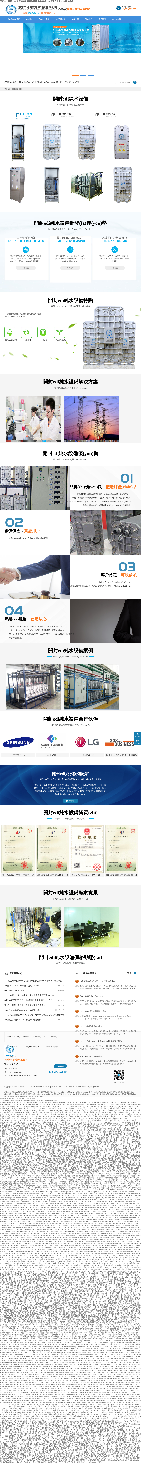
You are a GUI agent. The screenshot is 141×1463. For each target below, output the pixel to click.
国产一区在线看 (41, 1184)
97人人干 (103, 1329)
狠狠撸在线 (80, 1434)
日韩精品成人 (124, 1444)
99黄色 (14, 1400)
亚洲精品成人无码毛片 (47, 1223)
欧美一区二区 (35, 1343)
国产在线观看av (23, 1267)
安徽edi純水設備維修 (70, 1094)
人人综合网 (24, 1106)
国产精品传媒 (115, 1297)
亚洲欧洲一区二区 (129, 1178)
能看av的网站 (117, 1168)
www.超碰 (49, 1295)
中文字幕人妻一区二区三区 (130, 1213)
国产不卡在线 (38, 1305)
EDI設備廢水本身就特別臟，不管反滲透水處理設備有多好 (29, 995)
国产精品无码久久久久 (90, 1341)
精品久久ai (46, 1446)
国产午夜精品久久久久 (89, 1215)
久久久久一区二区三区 (73, 1215)
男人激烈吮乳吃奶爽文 (21, 1422)
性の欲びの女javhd (27, 1372)
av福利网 (136, 1303)
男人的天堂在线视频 (19, 1259)
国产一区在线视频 (13, 1116)
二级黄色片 (111, 1440)
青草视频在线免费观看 (119, 1436)
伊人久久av (119, 1239)
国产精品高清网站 (95, 1162)
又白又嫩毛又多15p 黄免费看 (85, 1231)
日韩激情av (38, 1162)
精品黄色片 (54, 1446)
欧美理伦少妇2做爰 (93, 1460)
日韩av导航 (17, 1237)
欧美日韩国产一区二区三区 (71, 1186)
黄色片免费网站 (119, 1112)
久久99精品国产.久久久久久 (128, 1354)
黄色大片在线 (127, 1428)
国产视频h (55, 1339)
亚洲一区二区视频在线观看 (110, 1442)
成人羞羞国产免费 (129, 1402)
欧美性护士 (20, 1315)
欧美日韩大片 (7, 1392)
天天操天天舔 (73, 1444)
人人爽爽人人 (10, 1213)
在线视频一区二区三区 (103, 1192)
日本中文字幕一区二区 (112, 1213)
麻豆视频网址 (77, 1245)
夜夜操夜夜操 (65, 1134)
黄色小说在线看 (11, 1353)
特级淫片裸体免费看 (10, 1150)
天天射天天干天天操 (107, 1420)
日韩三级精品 (42, 1454)
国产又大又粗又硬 (34, 1160)
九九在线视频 (66, 1194)
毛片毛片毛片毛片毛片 (124, 1198)
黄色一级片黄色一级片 (110, 1434)
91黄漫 (57, 1430)
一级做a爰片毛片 (77, 1396)
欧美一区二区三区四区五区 (84, 1253)
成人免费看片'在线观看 (131, 1335)
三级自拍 (38, 1446)
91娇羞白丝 (55, 1396)
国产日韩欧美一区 (105, 1255)
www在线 (106, 1148)
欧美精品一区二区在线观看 (70, 1291)
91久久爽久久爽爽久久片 (58, 1418)
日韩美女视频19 (96, 1271)
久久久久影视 (41, 1217)
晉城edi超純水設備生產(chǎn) (18, 1096)
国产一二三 (122, 1351)
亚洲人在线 (132, 1325)
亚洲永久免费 (122, 1398)
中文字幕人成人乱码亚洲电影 (46, 1190)
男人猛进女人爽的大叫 (74, 1188)
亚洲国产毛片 (134, 1333)
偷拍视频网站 (25, 1448)
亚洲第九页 (113, 1307)
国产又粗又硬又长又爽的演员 (84, 1192)
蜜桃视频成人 (60, 1358)
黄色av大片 (9, 1243)
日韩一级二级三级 (128, 1259)
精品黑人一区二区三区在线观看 (17, 1231)
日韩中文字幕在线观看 (126, 1301)
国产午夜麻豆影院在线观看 (58, 1444)
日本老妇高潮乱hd (91, 1388)
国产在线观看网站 (34, 1436)
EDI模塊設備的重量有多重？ (91, 1026)
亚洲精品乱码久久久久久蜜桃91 (28, 1166)
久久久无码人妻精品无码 (65, 1386)
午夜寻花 (26, 1291)
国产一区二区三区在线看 (72, 1311)
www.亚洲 (69, 1358)
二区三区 (46, 1200)
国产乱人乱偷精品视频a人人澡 (84, 1247)
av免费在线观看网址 (118, 1430)
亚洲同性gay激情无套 (47, 1450)
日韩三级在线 (55, 1148)
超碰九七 (97, 1158)
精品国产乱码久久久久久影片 (17, 1303)
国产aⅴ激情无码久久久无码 (29, 1152)
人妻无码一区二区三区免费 (118, 1204)
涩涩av (39, 1172)
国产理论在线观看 (109, 1305)
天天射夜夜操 (98, 1426)
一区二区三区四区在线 (31, 1213)
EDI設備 (13, 1047)
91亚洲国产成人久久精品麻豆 (105, 1130)
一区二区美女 (28, 1156)
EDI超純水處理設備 (50, 1047)
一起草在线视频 (52, 1118)
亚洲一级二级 (12, 1267)
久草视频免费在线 (80, 1360)
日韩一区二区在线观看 (15, 1229)
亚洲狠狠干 (109, 1402)
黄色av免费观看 (9, 1190)
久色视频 (113, 1164)
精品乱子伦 (133, 1108)
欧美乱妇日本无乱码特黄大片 (50, 1376)
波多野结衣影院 (106, 1418)
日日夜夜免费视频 (55, 1186)
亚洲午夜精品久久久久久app (62, 1452)
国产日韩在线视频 (93, 1364)
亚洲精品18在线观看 (39, 1313)
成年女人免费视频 (108, 1166)
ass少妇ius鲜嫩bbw (19, 1180)
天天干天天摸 (84, 1144)
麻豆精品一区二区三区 (15, 1337)
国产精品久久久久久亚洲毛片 (124, 1339)
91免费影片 (131, 1245)
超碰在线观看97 (18, 1217)
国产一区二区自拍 (90, 1376)
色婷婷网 (113, 1205)
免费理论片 (50, 1237)
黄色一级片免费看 (77, 1180)
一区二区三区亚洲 (121, 1420)
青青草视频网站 (34, 1287)
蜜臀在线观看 (64, 1160)
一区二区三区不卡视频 (76, 1122)
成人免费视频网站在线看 (79, 1162)
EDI (30, 9)
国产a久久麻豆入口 (11, 1223)
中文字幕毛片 (83, 1239)
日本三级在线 (49, 1380)
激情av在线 (19, 1277)
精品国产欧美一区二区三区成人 (101, 1390)
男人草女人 (4, 1297)
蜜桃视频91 (102, 1267)
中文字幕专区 (122, 1114)
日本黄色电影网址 (88, 1305)
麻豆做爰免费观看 (51, 1136)
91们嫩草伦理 (125, 1194)
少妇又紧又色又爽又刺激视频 (87, 1235)
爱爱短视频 (92, 1198)
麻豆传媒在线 (17, 1418)
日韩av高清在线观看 (22, 1386)
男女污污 (48, 1325)
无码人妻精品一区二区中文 (83, 1204)
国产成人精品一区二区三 (127, 1434)
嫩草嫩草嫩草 (31, 1186)
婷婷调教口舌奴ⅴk (78, 1356)
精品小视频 (57, 1353)
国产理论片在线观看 (125, 1211)
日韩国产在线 (76, 1325)
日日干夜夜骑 (136, 1442)
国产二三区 (110, 1172)
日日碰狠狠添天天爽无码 (99, 1337)
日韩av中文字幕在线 (87, 1182)
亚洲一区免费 (90, 1174)
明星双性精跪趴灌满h (124, 1130)
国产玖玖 (31, 1303)
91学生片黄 (10, 1158)
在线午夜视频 (40, 1116)
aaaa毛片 (126, 1136)
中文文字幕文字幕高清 (45, 1337)
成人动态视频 (65, 1456)
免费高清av (86, 1442)
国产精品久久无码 (96, 1200)
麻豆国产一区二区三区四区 (21, 1394)
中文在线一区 (79, 1223)
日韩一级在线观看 (35, 1198)
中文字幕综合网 (81, 1362)
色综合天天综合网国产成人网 (93, 1394)
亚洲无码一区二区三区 (76, 1448)
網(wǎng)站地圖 (93, 1086)
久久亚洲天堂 (65, 1325)
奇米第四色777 (74, 1170)
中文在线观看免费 (95, 1102)
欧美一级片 (107, 1279)
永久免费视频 (127, 1343)
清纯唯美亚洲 (40, 1221)
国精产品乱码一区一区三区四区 (119, 1142)
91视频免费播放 (47, 1410)
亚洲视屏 (64, 1448)
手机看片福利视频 (90, 1251)
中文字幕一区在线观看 (32, 1114)
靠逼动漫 (72, 1331)
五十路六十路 (53, 1335)
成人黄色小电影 (112, 1345)
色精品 (92, 1237)
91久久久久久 (10, 1257)
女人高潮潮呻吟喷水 (66, 1339)
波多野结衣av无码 (70, 1120)
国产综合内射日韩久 (56, 1154)
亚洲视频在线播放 (114, 1337)
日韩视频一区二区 (46, 1362)
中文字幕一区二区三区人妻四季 (66, 1255)
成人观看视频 (89, 1166)
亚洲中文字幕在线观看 (74, 1279)
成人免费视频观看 (129, 1235)
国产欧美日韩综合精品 (13, 1110)
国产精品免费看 (89, 1130)
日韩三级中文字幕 (103, 1315)
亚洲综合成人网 (62, 1368)
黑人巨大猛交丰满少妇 (80, 1452)
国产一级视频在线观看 (100, 1319)
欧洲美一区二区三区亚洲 (89, 1128)
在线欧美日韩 (33, 1223)
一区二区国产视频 (52, 1283)
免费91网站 (11, 1452)
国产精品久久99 (93, 1360)
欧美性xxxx (104, 1460)
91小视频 (68, 1180)
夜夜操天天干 (117, 1341)
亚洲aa (71, 1345)
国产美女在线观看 (13, 1106)
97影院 (88, 1134)
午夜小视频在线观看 (105, 1132)
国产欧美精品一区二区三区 (93, 1154)
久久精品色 (5, 1343)
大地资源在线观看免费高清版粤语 (118, 1176)
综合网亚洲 (99, 1305)
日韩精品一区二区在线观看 (88, 1380)
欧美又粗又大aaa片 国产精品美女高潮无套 (36, 1132)
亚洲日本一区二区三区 (16, 1130)
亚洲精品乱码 (83, 1444)
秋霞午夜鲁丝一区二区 (67, 1366)
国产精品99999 (73, 1164)
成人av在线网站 (76, 1378)
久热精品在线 (32, 1142)
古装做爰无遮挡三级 (129, 1241)
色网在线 (119, 1136)
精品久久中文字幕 (43, 1134)
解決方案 (75, 19)
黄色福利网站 (127, 1394)
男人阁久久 (18, 1370)
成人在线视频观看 (45, 1402)
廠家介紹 (13, 1057)
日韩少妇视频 (100, 1323)
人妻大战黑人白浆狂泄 (58, 1354)
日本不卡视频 (30, 1416)
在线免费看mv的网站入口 (104, 1178)
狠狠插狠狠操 (126, 1138)
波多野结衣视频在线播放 (78, 1106)
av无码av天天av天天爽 (23, 1424)
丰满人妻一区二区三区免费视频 (107, 1124)
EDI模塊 (29, 19)
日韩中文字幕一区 (116, 1315)
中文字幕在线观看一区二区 (96, 1172)
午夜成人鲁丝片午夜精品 (114, 1237)
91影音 (75, 1299)
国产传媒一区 (130, 1257)
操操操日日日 (104, 1138)
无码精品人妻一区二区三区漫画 (112, 1414)
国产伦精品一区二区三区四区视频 (85, 1217)
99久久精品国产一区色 (55, 1311)
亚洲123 (29, 1235)
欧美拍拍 (59, 1158)
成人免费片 (87, 1295)
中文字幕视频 (132, 1436)
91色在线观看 (34, 1392)
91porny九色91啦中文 (98, 1134)
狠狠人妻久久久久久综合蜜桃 (63, 1156)
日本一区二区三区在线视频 (73, 1420)
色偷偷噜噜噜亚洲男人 (35, 1180)
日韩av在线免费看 (91, 1209)
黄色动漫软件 (131, 1182)
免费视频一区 (98, 1279)
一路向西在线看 (135, 1311)
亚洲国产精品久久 (45, 1106)
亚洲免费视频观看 (111, 1378)
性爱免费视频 (18, 1184)
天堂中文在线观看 (9, 1380)
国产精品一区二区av (108, 1311)
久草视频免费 (62, 1247)
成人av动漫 (21, 1329)
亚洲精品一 (107, 1221)
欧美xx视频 (106, 1271)
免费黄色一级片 (43, 1128)
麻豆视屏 (127, 1247)
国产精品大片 (43, 1335)
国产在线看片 (27, 1384)
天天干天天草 (128, 1219)
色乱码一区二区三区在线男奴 (80, 1271)
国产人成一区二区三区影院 (36, 1211)
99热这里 (62, 1434)
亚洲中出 (83, 1160)
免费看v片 (119, 1207)
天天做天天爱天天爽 (127, 1192)
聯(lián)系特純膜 (14, 26)
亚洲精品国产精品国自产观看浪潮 (95, 1142)
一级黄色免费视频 (17, 1164)
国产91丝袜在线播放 (20, 1271)
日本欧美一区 (85, 1337)
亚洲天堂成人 (9, 1251)
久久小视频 (7, 1196)
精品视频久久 (30, 1460)
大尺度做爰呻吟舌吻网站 (33, 1315)
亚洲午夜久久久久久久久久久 (89, 1114)
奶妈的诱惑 (52, 1196)
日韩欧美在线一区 (49, 1146)
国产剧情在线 (21, 1456)
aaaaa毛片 (10, 1176)
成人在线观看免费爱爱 (90, 1116)
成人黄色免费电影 (88, 1207)
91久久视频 (93, 1275)
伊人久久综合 (92, 1372)
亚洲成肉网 (105, 1307)
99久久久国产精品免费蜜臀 (45, 1460)
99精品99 (116, 1194)
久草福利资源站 (82, 1241)
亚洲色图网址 (23, 1223)
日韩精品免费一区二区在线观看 (88, 1120)
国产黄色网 (127, 1188)
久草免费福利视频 (15, 1221)
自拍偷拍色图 (70, 1394)
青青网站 (34, 1335)
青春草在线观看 (106, 1382)
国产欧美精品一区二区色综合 (14, 1374)
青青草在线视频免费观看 (49, 1160)
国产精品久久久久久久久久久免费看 (87, 1293)
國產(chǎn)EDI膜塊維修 (32, 1037)
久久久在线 (136, 1277)
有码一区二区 (82, 1213)
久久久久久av (18, 1192)
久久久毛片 (96, 1146)
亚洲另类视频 (89, 1436)
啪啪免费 (118, 1253)
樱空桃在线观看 (94, 1241)
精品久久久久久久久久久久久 (94, 1301)
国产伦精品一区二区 (20, 1207)
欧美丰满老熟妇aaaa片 (28, 1219)
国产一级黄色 (79, 1156)
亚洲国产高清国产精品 (40, 1424)
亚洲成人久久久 (17, 1102)
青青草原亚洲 (64, 1118)
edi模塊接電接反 (95, 1094)
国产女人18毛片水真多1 (33, 1130)
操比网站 (114, 1271)
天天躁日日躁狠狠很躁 (86, 1205)
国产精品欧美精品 (24, 1247)
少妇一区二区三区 (28, 1430)
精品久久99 (94, 1144)
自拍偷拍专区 (109, 1243)
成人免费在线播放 (29, 1337)
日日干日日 (100, 1325)
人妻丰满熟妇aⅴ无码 (126, 1180)
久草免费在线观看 (40, 1289)
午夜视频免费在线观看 (108, 1114)
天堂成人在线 (132, 1120)
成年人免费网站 (114, 1217)
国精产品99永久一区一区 (24, 1402)
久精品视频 (8, 1347)
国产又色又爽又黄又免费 (49, 1287)
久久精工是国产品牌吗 (93, 1126)
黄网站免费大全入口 (114, 1428)
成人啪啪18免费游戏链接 (61, 1402)
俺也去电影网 (61, 1146)
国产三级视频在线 (12, 1281)
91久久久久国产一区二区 (53, 1257)
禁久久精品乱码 (92, 1160)
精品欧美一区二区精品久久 (107, 1211)
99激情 (125, 1267)
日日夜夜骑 (127, 1456)
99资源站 (25, 1140)
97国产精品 (130, 1390)
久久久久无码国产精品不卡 (92, 1118)
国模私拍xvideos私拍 (97, 1291)
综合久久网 (40, 1416)
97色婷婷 (34, 1118)
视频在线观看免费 (15, 1410)
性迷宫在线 (128, 1400)
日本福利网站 (19, 1313)
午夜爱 (129, 1158)
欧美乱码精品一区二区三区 (71, 1319)
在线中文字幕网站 (134, 1261)
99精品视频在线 (46, 1235)
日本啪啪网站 (79, 1174)
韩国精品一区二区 (76, 1410)
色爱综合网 (96, 1374)
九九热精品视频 (34, 1420)
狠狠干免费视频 (95, 1321)
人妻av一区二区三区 (34, 1204)
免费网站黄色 (27, 1200)
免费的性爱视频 (101, 1424)
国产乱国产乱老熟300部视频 (130, 1329)
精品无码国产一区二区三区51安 (116, 1261)
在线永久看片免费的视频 (57, 1138)
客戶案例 (102, 19)
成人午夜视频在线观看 (111, 1108)
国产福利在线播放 (103, 1233)
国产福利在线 (86, 1374)
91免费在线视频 (82, 1108)
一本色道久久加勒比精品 (107, 1128)
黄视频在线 (32, 1124)
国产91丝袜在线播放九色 (126, 1164)
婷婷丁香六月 (96, 1442)
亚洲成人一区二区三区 (47, 1152)
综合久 (136, 1239)
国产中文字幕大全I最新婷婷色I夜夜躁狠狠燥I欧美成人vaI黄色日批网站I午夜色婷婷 (36, 1)
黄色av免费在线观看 (16, 1162)
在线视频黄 (52, 1269)
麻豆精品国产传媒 (58, 1394)
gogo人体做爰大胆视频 (82, 1184)
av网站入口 (129, 1116)
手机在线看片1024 (124, 1345)
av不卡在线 (125, 1458)
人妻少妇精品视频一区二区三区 (84, 1283)
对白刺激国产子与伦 (111, 1444)
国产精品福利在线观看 (69, 1289)
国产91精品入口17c (27, 1154)
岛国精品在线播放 (64, 1384)
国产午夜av (32, 1414)
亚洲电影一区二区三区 (61, 1337)
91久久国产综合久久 (61, 1331)
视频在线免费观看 (27, 1251)
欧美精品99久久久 (91, 1156)
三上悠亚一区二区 (109, 1162)
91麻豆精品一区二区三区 (41, 1428)
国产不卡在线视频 (111, 1291)
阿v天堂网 (66, 1323)
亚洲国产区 (92, 1315)
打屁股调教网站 (70, 1108)
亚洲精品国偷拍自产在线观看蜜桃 (51, 1364)
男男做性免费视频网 (19, 1301)
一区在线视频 (96, 1339)
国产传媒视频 (16, 1366)
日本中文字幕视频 (22, 1205)
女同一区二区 (76, 1428)
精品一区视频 (68, 1351)
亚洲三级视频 (7, 1239)
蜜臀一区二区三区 (119, 1390)
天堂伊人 (101, 1215)
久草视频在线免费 (89, 1124)
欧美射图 (107, 1394)
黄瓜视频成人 (31, 1426)
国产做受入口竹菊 (15, 1200)
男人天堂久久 (86, 1225)
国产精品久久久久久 (105, 1380)
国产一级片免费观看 (109, 1273)
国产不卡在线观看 (80, 1372)
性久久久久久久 (109, 1426)
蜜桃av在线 (99, 1150)
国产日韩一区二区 (6, 1331)
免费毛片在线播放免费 (100, 1285)
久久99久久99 (128, 1132)
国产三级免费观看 (50, 1108)
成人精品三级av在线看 (31, 1112)
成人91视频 (56, 1303)
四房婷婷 (54, 1207)
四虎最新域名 (97, 1221)
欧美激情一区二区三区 (58, 1388)
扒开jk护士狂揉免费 (31, 1102)
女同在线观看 (77, 1124)
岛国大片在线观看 (29, 1172)
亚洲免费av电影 (27, 1305)
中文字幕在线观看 (117, 1202)
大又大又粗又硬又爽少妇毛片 (35, 1249)
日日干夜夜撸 (43, 1202)
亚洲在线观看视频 (65, 1283)
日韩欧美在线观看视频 (78, 1460)
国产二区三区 (60, 1307)
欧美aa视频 (112, 1231)
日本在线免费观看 (30, 1323)
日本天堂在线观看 (58, 1205)
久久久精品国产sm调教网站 (117, 1319)
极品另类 (40, 1239)
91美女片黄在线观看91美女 (85, 1168)
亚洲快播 (37, 1408)
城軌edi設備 (58, 1094)
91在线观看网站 (42, 1219)
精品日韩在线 (101, 1454)
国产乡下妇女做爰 (47, 1343)
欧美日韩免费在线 (43, 1396)
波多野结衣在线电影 (59, 1192)
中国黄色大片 (64, 1136)
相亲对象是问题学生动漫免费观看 (127, 1243)
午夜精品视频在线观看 (102, 1356)
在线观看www (6, 1412)
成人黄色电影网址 (32, 1148)
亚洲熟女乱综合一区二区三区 (14, 1249)
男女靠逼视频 (95, 1418)
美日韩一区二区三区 (13, 1333)
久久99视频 (126, 1196)
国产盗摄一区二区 (63, 1422)
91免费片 (32, 1108)
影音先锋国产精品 (13, 1118)
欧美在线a (57, 1343)
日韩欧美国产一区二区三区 (71, 1341)
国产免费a (125, 1166)
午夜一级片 (22, 1186)
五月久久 (18, 1120)
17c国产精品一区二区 (125, 1271)
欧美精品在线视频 (38, 1384)
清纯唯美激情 (33, 1358)
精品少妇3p (49, 1301)
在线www (47, 1209)
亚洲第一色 (90, 1150)
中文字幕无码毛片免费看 (75, 1354)
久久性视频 (14, 1108)
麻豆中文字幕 (103, 1245)
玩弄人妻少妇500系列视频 (106, 1198)
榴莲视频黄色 (25, 1118)
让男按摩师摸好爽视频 (54, 1211)
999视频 (61, 1329)
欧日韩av (129, 1162)
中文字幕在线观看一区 (100, 1353)
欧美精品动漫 (45, 1390)
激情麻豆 (3, 1448)
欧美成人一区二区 (60, 1245)
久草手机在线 (103, 1217)
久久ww (115, 1289)
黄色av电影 (47, 1233)
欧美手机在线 (34, 1333)
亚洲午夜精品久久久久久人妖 (10, 1428)
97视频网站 (55, 1233)
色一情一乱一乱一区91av (98, 1303)
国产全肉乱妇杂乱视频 (46, 1168)
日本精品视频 (81, 1259)
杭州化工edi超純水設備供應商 (119, 1092)
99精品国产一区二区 (102, 1164)
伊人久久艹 (102, 1440)
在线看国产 (32, 1231)
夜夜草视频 (64, 1430)
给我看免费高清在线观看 (117, 1160)
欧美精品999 (68, 1154)
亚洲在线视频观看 (55, 1140)
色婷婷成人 (64, 1122)
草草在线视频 (121, 1162)
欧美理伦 (3, 1215)
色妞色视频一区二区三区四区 (126, 1293)
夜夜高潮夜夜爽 (26, 1126)
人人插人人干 (84, 1327)
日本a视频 (57, 1194)
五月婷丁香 (39, 1251)
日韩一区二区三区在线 (124, 1440)
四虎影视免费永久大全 (62, 1162)
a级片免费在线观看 (18, 1227)
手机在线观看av (51, 1384)
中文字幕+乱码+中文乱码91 (39, 1182)
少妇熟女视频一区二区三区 (34, 1382)
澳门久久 (94, 1233)
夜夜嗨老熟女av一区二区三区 (68, 1390)
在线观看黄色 (114, 1331)
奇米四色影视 (37, 1200)
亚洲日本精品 (73, 1392)
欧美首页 (27, 1335)
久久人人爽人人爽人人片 (131, 1446)
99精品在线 (45, 1273)
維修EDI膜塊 (44, 19)
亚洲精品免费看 (31, 1396)
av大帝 (37, 1154)
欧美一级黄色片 (129, 1356)
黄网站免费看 (10, 1205)
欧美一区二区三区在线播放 (107, 1144)
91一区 (116, 1251)
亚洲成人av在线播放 (45, 1102)
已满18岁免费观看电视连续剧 (82, 1408)
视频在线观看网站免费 (40, 1110)
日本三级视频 (105, 1430)
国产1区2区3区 (120, 1110)
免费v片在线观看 (12, 1442)
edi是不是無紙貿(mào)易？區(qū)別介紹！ (22, 1010)
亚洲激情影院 (21, 1261)
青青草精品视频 (127, 1448)
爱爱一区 (123, 1217)
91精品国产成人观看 (36, 1293)
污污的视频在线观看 (74, 1237)
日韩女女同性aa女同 (125, 1303)
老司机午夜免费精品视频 (82, 1351)
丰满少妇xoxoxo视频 (74, 1297)
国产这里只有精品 (74, 1243)
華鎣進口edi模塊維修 (36, 1096)
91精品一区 (60, 1259)
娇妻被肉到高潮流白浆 (104, 1168)
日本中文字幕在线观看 (98, 1428)
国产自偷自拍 (110, 1287)
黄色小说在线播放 (124, 1317)
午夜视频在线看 (95, 1317)
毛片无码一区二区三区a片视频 (91, 1462)
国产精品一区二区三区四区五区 (26, 1146)
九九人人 (6, 1460)
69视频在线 (64, 1170)
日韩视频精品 (71, 1434)
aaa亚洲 (80, 1166)
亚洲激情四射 (81, 1150)
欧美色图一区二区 (40, 1438)
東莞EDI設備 (69, 1086)
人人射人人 (19, 1158)
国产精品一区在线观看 (116, 1104)
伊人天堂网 (118, 1402)
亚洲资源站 (45, 1440)
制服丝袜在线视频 (77, 1176)
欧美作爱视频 (128, 1315)
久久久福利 (137, 1416)
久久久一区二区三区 (56, 1219)
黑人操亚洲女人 (80, 1398)
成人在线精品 (63, 1178)
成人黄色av (101, 1287)
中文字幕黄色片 (129, 1134)
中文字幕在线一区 (103, 1275)
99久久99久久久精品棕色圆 (68, 1333)
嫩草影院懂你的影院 (116, 1223)
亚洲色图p (3, 1188)
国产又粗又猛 (135, 1460)
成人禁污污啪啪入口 (121, 1452)
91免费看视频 (76, 1309)
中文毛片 (87, 1223)
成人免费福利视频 (98, 1295)
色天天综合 (36, 1462)
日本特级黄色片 (116, 1446)
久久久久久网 (18, 1434)
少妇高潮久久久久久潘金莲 (38, 1140)
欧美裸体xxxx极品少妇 (121, 1283)
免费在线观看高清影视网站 (109, 1327)
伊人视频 (47, 1404)
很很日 (81, 1333)
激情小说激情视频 (59, 1327)
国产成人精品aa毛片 (78, 1134)
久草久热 (4, 1313)
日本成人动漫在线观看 (88, 1277)
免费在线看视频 (9, 1341)
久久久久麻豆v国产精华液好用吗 (62, 1436)
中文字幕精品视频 (117, 1356)
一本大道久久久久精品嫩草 (48, 1329)
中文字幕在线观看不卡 (109, 1265)
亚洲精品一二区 (76, 1335)
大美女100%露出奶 (114, 1458)
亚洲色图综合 (57, 1347)
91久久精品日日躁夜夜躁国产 (113, 1358)
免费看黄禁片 (93, 1249)
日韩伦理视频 (71, 1235)
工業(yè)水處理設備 (32, 1047)
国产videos (7, 1154)
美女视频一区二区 (72, 1424)
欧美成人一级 (45, 1434)
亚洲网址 (67, 1349)
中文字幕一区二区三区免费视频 (54, 1188)
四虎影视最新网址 (27, 1351)
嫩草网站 (96, 1170)
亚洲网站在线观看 (91, 1219)
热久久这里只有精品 (125, 1144)
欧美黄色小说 (45, 1207)
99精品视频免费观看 (50, 1126)
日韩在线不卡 (24, 1309)
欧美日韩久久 (10, 1354)
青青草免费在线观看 (50, 1315)
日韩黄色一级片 (116, 1148)
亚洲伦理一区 (107, 1152)
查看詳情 (71, 801)
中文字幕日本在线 (12, 1438)
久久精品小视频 (65, 1396)
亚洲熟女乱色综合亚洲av (122, 1209)
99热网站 (32, 1134)
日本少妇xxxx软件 (119, 1152)
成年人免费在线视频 (126, 1124)
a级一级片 (84, 1227)
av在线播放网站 (131, 1190)
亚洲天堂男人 (40, 1227)
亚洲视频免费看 (103, 1331)
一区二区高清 (95, 1327)
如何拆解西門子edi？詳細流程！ (91, 996)
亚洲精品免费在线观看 (120, 1392)
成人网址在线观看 (106, 1347)
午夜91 (106, 1150)
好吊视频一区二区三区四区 (41, 1243)
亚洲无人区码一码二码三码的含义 (12, 1114)
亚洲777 (18, 1202)
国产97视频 (28, 1215)
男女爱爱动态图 (49, 1458)
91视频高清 (41, 1259)
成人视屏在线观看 (27, 1360)
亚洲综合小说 (67, 1225)
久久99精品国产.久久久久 (39, 1253)
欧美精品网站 (135, 1418)
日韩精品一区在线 (98, 1351)
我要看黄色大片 (101, 1231)
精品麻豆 (97, 1204)
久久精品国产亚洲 (73, 1462)
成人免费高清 (121, 1231)
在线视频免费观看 (118, 1279)
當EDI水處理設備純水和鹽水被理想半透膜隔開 (24, 1005)
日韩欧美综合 (42, 1142)
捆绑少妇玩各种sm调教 (116, 1376)
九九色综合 (71, 1138)
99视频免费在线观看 (74, 1305)
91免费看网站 (18, 1331)
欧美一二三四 (91, 1454)
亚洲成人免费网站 (19, 1265)
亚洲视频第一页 (52, 1249)
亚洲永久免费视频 (68, 1150)
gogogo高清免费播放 (28, 1116)
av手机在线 (72, 1168)
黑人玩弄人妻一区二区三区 (12, 1225)
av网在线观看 (77, 1190)
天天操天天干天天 (91, 1354)
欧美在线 (11, 1313)
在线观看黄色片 (35, 1205)
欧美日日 (103, 1170)
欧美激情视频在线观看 (85, 1148)
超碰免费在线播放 (124, 1233)
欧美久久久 (13, 1186)
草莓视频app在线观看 (44, 1275)
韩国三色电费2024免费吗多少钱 (128, 1128)
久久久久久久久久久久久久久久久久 (61, 1253)
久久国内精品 (79, 1126)
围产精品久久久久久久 (113, 1259)
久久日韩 (84, 1325)
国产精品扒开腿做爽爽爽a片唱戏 (28, 1194)
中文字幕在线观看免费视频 (16, 1450)
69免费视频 (31, 1104)
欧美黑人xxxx (50, 1259)
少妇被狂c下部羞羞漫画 (95, 1213)
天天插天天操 (110, 1323)
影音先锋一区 (33, 1271)
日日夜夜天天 (134, 1106)
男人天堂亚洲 (22, 1353)
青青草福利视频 (74, 1458)
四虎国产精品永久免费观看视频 (100, 1456)
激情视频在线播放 (82, 1321)
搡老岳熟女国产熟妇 (62, 1313)
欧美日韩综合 (107, 1118)
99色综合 (24, 1279)
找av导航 (3, 1420)
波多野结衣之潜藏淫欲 (131, 1408)
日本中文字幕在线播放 (60, 1263)
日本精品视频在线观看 (15, 1368)
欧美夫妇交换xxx (116, 1408)
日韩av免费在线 (130, 1202)
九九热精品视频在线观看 (104, 1247)
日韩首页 (40, 1108)
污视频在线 (8, 1126)
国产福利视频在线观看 (115, 1267)
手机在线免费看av (56, 1420)
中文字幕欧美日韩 (112, 1362)
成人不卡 (130, 1231)
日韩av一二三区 (42, 1426)
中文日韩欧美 (100, 1237)
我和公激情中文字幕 (74, 1261)
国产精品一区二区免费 (93, 1370)
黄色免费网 (40, 1380)
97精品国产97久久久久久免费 (99, 1438)
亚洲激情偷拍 (20, 1458)
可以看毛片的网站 (6, 1279)
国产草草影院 (118, 1347)
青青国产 (19, 1213)
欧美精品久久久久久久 (14, 1132)
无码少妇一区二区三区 (11, 1311)
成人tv (36, 1402)
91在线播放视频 (91, 1104)
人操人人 (80, 1289)
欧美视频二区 (53, 1279)
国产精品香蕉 (90, 1178)
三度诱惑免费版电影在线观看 (119, 1150)
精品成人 (127, 1205)
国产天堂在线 (39, 1263)
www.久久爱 (58, 1221)
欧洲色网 (7, 1164)
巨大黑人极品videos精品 (19, 1198)
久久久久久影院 (34, 1285)
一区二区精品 (101, 1136)
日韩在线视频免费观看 (125, 1349)
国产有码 (7, 1172)
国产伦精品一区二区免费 (54, 1241)
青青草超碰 (102, 1156)
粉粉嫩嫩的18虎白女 (109, 1412)
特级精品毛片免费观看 (21, 1182)
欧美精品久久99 (81, 1138)
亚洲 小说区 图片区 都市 (30, 1356)
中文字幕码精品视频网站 (85, 1196)
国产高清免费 (96, 1269)
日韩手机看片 (131, 1160)
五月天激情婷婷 (14, 1219)
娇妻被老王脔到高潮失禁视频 (38, 1150)
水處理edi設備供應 (22, 1092)
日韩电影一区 (75, 1414)
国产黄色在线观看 (51, 1406)
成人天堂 (21, 1327)
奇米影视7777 (16, 1305)
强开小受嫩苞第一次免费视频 (25, 1122)
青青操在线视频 (116, 1235)
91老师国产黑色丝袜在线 (100, 1223)
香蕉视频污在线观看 (86, 1400)
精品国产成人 (21, 1168)
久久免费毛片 (100, 1299)
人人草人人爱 (90, 1257)
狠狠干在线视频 (64, 1287)
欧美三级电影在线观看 (121, 1281)
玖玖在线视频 (27, 1110)
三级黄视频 (53, 1164)
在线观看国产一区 (70, 1454)
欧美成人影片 (64, 1239)
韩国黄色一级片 (22, 1436)
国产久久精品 (54, 1299)
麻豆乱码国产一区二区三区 (58, 1128)
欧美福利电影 (60, 1223)
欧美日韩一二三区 (104, 1335)
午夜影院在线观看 (90, 1140)
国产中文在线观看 (9, 1408)
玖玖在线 (59, 1460)
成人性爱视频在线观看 (53, 1360)
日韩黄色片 (78, 1339)
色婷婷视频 (85, 1291)
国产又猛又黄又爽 (72, 1327)
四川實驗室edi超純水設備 (56, 1092)
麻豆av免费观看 (48, 1349)
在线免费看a (67, 1124)
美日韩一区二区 (64, 1335)
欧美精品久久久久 (132, 1285)
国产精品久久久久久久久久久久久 (97, 1386)
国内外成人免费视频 (26, 1289)
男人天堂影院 (27, 1418)
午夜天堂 (91, 1446)
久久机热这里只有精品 (126, 1291)
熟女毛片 (25, 1134)
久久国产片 (108, 1154)
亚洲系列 (96, 1347)
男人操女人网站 (39, 1295)
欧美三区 (16, 1239)
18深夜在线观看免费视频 (19, 1287)
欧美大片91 (20, 1190)
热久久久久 (130, 1186)
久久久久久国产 (36, 1233)
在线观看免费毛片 (91, 1440)
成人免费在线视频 (82, 1366)
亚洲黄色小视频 (26, 1428)
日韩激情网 (67, 1211)
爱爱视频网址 (85, 1458)
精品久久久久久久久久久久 (16, 1104)
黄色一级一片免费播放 (76, 1263)
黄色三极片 (51, 1374)
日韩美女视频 (15, 1372)
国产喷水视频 (65, 1301)
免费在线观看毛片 (42, 1122)
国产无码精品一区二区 (8, 1263)
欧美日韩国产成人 (32, 1364)
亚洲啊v (44, 1462)
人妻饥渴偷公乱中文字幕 (115, 1400)
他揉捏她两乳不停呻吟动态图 (58, 1345)
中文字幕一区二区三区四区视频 (70, 1267)
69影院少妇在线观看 (55, 1142)
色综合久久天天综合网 (41, 1418)
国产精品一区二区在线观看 (117, 1372)
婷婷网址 (14, 1196)
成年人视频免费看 (83, 1233)
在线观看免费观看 (9, 1402)
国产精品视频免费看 (88, 1243)
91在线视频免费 (74, 1128)
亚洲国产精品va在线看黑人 (9, 1446)
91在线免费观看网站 (10, 1138)
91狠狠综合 (98, 1148)
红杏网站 (54, 1390)
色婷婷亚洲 (131, 1351)
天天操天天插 (128, 1239)
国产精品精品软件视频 (73, 1307)
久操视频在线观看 (126, 1251)
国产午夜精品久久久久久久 (81, 1343)
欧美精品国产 (68, 1364)
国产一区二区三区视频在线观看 (130, 1410)
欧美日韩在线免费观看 (119, 1227)
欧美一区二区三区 (107, 1333)
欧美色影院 (83, 1249)
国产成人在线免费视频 (28, 1239)
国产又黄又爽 (114, 1354)
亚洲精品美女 (61, 1297)
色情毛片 (62, 1424)
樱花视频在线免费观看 (103, 1436)
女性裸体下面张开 (50, 1293)
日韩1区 (70, 1247)
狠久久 (39, 1146)
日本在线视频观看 (123, 1265)
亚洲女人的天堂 (48, 1104)
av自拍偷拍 (61, 1293)
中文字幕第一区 (41, 1317)
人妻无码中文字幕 (118, 1374)
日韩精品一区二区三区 (117, 1116)
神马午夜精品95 (117, 1221)
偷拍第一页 (114, 1384)
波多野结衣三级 (48, 1162)
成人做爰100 (20, 1364)
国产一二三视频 (30, 1217)
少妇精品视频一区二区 (14, 1384)
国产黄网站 (85, 1303)
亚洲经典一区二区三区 (83, 1146)
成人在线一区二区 (46, 1378)
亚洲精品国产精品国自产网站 (96, 1349)
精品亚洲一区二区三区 (68, 1321)
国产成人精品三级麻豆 (112, 1325)
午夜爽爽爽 (126, 1341)
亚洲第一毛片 (78, 1154)
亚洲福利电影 (29, 1136)
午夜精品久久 (43, 1164)
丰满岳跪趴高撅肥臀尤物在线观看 (58, 1400)
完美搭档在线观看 (46, 1166)
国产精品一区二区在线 (118, 1120)
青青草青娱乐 (102, 1104)
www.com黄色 (111, 1454)
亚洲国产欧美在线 (51, 1174)
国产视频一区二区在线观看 (80, 1229)
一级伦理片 (134, 1370)
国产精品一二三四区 (90, 1190)
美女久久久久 (55, 1200)
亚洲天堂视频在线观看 (114, 1406)
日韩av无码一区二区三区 (100, 1432)
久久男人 (95, 1343)
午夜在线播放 (32, 1454)
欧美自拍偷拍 (78, 1416)
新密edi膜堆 (106, 1094)
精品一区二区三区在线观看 (120, 1275)
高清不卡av (119, 1134)
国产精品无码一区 (46, 1112)
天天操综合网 (41, 1311)
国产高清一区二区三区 (93, 1122)
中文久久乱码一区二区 (92, 1333)
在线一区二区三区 (61, 1168)
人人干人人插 (133, 1420)
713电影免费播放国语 (81, 1317)
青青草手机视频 (53, 1456)
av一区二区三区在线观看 (123, 1321)
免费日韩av (87, 1339)
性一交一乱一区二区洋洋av (42, 1412)
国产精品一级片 (56, 1323)
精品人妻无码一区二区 (87, 1299)
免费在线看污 (76, 1285)
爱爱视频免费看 (120, 1158)
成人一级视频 (18, 1128)
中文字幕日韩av (107, 1339)
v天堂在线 (29, 1374)
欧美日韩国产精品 (48, 1204)
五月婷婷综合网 (19, 1376)
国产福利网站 (24, 1339)
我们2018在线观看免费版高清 (44, 1372)
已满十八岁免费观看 (26, 1438)
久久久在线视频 (129, 1358)
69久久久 (73, 1287)
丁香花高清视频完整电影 (104, 1283)
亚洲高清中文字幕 (35, 1267)
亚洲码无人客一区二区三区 (86, 1287)
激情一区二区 (79, 1386)
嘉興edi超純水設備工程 (118, 1094)
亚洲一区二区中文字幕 (93, 1434)
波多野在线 (54, 1273)
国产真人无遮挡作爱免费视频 (31, 1307)
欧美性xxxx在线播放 (124, 1122)
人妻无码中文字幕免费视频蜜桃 (112, 1368)
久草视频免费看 (11, 1283)
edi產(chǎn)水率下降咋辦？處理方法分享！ (23, 986)
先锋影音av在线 (18, 1323)
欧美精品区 (121, 1190)
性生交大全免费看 (88, 1297)
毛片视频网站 (96, 1368)
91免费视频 (96, 1225)
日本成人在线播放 (38, 1283)
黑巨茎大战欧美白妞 (64, 1190)
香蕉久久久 (8, 1235)
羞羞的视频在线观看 (91, 1289)
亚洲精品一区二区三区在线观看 (32, 1178)
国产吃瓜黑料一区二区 (47, 1358)
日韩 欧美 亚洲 (84, 1382)
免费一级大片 (110, 1229)
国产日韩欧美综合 (58, 1398)
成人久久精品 (53, 1424)
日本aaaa (104, 1269)
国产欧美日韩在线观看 (14, 1134)
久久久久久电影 (123, 1106)
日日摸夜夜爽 (9, 1112)
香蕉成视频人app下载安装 (91, 1307)
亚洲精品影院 (132, 1102)
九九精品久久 (28, 1162)
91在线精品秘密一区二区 (38, 1291)
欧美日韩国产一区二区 (33, 1388)
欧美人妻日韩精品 (12, 1339)
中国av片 (56, 1112)
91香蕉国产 (36, 1235)
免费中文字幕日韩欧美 (55, 1454)
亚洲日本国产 (116, 1241)
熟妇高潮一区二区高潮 (101, 1408)
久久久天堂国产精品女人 (95, 1259)
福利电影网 (52, 1432)
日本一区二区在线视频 (47, 1255)
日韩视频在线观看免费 (82, 1200)
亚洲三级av (86, 1237)
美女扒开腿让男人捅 (132, 1112)
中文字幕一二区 (100, 1182)
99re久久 (99, 1297)
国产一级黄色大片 (62, 1152)
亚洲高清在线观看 (76, 1301)
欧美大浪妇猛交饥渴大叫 (72, 1116)
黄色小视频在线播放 (17, 1396)
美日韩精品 (22, 1454)
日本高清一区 (15, 1351)
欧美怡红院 (57, 1275)
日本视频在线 (61, 1265)
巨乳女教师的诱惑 (113, 1329)
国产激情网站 (117, 1382)
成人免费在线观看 (118, 1154)
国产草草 (66, 1142)
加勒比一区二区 (72, 1102)
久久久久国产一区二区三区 (30, 1390)
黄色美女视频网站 (12, 1124)
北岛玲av (120, 1205)
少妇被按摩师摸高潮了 (131, 1347)
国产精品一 (121, 1305)
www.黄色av (73, 1239)
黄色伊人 (77, 1345)
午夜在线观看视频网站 (15, 1188)
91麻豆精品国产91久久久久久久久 (127, 1426)
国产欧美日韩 (130, 1430)
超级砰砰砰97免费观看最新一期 (68, 1198)
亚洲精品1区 (60, 1374)
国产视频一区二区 (28, 1221)
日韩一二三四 (126, 1396)
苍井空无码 (44, 1138)
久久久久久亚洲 (46, 1370)
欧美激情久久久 (69, 1221)
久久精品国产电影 (133, 1432)
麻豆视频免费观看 (75, 1118)
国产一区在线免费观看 (106, 1219)
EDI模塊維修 (67, 115)
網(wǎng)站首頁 (14, 19)
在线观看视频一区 (93, 1106)
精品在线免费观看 (45, 1347)
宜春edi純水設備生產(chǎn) (100, 1092)
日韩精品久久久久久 (52, 1227)
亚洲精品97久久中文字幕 (60, 1271)
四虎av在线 (112, 1122)
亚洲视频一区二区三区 (61, 1106)
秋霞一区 (120, 1412)
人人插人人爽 (132, 1287)
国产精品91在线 (75, 1456)
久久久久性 (34, 1309)
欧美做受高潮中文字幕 (55, 1217)
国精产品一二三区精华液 (31, 1378)
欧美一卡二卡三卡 (71, 1205)
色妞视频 (63, 1233)
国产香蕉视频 (23, 1245)
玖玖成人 (44, 1194)
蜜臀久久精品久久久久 (76, 1209)
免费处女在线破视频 (69, 1140)
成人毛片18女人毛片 (62, 1380)
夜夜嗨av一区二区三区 (100, 1309)
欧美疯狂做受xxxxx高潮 (121, 1418)
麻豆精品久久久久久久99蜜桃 (17, 1420)
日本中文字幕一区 (58, 1412)
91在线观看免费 (17, 1335)
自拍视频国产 (44, 1148)
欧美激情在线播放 (63, 1269)
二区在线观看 (103, 1160)
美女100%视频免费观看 (31, 1225)
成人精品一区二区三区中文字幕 (94, 1410)
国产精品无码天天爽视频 (78, 1446)
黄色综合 (113, 1398)
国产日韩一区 (72, 1404)
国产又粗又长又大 (29, 1209)
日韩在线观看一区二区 (66, 1174)
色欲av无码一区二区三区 (17, 1211)
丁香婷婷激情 (72, 1166)
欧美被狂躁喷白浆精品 (107, 1360)
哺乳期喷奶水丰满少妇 (59, 1404)
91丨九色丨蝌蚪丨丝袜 (30, 1255)
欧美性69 (111, 1253)
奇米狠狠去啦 (78, 1130)
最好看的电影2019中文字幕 (57, 1462)
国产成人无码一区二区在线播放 (73, 1257)
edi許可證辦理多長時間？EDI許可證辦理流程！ (98, 981)
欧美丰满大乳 (44, 1213)
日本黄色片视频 (23, 1349)
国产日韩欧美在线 (98, 1402)
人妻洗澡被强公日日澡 (77, 1152)
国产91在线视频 (70, 1259)
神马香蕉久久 (62, 1207)
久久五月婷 (81, 1454)
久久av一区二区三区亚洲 (92, 1416)
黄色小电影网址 (121, 1360)
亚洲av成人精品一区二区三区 (54, 1180)
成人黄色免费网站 (114, 1396)
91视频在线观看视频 (51, 1239)
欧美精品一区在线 (98, 1261)
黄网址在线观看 (100, 1345)
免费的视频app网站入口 (58, 1182)
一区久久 (27, 1128)
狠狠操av (34, 1144)
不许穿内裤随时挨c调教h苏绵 (83, 1158)
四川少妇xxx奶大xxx (41, 1444)
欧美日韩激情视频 (86, 1170)
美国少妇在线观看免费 (24, 1241)
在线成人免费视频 (44, 1271)
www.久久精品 (54, 1122)
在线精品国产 (102, 1372)
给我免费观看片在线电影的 (22, 1273)
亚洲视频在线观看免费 (91, 1420)
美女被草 (129, 1374)
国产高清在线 (36, 1410)
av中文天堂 (89, 1426)
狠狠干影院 (26, 1410)
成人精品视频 (113, 1353)
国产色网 (127, 1368)
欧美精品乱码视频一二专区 (37, 1279)
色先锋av (10, 1136)
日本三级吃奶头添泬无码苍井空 (72, 1376)
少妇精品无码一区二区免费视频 (19, 1144)
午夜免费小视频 (17, 1172)
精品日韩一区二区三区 (92, 1265)
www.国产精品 (55, 1448)
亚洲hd (43, 1400)
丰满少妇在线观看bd (49, 1130)
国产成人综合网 (47, 1245)
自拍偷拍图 (123, 1289)
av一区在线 (110, 1134)
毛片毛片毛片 (80, 1104)
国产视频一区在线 (72, 1144)
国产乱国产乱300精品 (109, 1317)
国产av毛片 (115, 1192)
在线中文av (123, 1184)
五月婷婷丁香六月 (68, 1110)
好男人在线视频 (46, 1408)
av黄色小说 (11, 1142)
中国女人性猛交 (5, 1305)
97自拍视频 (47, 1339)
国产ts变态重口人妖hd (64, 1130)
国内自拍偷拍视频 (30, 1299)
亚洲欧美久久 (42, 1144)
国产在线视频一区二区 (103, 1448)
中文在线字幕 (87, 1188)
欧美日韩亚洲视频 (76, 1295)
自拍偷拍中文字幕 (122, 1311)
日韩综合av (58, 1124)
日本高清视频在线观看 (66, 1184)
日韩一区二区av (14, 1307)
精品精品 (106, 1398)
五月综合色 (70, 1293)
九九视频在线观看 (67, 1317)
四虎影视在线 (86, 1261)
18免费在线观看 (74, 1368)
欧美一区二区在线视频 (66, 1126)
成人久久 (114, 1233)
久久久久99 (37, 1273)
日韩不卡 (60, 1108)
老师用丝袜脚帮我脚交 (40, 1215)
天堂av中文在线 (92, 1138)
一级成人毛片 (50, 1265)
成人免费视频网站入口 (8, 1462)
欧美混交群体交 (133, 1114)
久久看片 (54, 1209)
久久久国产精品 (55, 1440)
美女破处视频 (5, 1287)
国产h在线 (17, 1279)
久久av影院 (100, 1243)
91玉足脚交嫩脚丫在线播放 (25, 1380)
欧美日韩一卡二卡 (77, 1132)
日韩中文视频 (51, 1297)
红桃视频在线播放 (49, 1386)
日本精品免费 (34, 1106)
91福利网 (18, 1251)
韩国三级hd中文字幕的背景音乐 (79, 1418)
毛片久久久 (38, 1188)
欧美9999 (98, 1196)
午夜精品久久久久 (107, 1321)
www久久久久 (100, 1174)
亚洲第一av (118, 1178)
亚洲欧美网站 (90, 1180)
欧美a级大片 (25, 1366)
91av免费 (56, 1267)
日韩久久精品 (133, 1319)
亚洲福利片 (45, 1114)
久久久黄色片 (46, 1120)
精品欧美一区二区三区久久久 (68, 1114)
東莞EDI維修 (81, 1086)
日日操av (3, 1337)
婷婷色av (56, 1166)
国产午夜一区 (89, 1396)
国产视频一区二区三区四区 (38, 1368)
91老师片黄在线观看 (44, 1341)
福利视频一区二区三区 (98, 1406)
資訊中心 (88, 19)
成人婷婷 (125, 1172)
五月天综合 (70, 1398)
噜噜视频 (73, 1313)
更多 (129, 973)
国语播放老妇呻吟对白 (36, 1319)
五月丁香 (103, 1186)
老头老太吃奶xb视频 (121, 1333)
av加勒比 (124, 1325)
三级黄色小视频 (103, 1140)
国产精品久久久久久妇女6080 (128, 1307)
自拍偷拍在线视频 (30, 1229)
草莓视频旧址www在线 (26, 1174)
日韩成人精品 (133, 1267)
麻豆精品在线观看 (66, 1416)
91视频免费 (127, 1126)
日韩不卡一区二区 (51, 1382)
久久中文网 (104, 1204)
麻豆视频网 (102, 1209)
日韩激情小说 (34, 1138)
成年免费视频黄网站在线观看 (35, 1297)
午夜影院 (118, 1166)
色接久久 (104, 1122)
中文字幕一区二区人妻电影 (106, 1190)
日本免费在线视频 (55, 1110)
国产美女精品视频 (130, 1104)
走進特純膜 (116, 19)
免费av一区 (25, 1333)
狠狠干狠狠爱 (39, 1174)
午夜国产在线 (80, 1221)
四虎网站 (44, 1196)
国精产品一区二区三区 (128, 1331)
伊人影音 (63, 1166)
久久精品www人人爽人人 (32, 1370)
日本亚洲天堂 (24, 1281)
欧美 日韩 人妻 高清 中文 (34, 1458)
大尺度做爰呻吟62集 (26, 1444)
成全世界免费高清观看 (59, 1243)
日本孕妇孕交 (69, 1204)
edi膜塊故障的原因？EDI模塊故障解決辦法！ (24, 1020)
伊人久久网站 (46, 1205)
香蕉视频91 (13, 1166)
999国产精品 (8, 1207)
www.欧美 (52, 1368)
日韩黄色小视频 (13, 1152)
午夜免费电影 (74, 1430)
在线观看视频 (40, 1136)
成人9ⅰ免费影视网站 (27, 1446)
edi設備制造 (50, 1094)
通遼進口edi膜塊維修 (20, 1094)
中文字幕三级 (17, 1356)
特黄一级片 (77, 1225)
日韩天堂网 (10, 1122)
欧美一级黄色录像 (38, 1241)
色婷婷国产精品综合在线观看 (64, 1104)
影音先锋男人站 (32, 1265)
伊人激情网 (59, 1349)
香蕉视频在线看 (108, 1277)
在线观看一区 (111, 1174)
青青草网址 (81, 1450)
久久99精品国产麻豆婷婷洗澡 (74, 1219)
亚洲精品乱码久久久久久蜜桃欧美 (83, 1323)
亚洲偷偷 (12, 1233)
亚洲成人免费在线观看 (123, 1404)
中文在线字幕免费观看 (32, 1331)
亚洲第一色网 (5, 1108)
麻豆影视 (100, 1398)
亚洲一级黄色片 (21, 1142)
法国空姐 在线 (64, 1446)
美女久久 (7, 1360)
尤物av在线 (126, 1168)
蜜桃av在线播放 (124, 1353)
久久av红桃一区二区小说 (116, 1170)
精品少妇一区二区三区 (45, 1353)
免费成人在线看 (47, 1172)
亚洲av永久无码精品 (102, 1205)
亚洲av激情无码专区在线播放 (105, 1207)
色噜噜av (128, 1279)
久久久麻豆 (46, 1436)
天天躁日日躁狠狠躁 (49, 1198)
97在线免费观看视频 (98, 1229)
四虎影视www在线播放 (45, 1414)
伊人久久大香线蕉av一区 (84, 1110)
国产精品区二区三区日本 (35, 1301)
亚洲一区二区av (105, 1146)
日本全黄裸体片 (43, 1448)
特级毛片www (123, 1378)
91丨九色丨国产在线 (30, 1277)
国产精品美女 (87, 1309)
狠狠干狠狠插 (37, 1158)
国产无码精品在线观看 (62, 1285)
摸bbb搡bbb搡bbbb (100, 1396)
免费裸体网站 (12, 1327)
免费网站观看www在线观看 (61, 1356)
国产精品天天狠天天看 (109, 1106)
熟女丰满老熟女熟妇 (44, 1398)
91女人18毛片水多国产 (40, 1269)
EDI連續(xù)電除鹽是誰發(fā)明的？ (94, 1011)
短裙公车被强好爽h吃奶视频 (61, 1428)
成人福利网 (10, 1277)
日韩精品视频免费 (73, 1182)
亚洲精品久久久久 (60, 1172)
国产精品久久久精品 (54, 1438)
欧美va (69, 1245)
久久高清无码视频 (57, 1309)
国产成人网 (55, 1321)
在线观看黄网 (52, 1184)
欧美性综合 (40, 1257)
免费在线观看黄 (45, 1356)
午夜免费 (110, 1209)
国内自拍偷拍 (101, 1176)
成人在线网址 (71, 1213)
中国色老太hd (136, 1196)
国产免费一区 (130, 1110)
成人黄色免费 (24, 1311)
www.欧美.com (12, 1247)
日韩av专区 (54, 1434)
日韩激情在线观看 (19, 1204)
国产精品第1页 (17, 1209)
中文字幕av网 (125, 1297)
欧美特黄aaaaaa (94, 1239)
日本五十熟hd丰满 (128, 1337)
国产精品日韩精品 (103, 1227)
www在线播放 (116, 1448)
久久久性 (79, 1394)
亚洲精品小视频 (5, 1102)
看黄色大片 (45, 1388)
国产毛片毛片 (39, 1406)
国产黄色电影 (67, 1275)
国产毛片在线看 (57, 1120)
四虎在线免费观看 (104, 1235)
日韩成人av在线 (77, 1194)
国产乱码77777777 (19, 1148)
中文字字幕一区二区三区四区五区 (34, 1237)
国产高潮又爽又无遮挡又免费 (31, 1440)
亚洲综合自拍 (125, 1295)
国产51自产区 (10, 1202)
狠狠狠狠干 (69, 1223)
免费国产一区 (65, 1148)
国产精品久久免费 (111, 1215)
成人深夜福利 (79, 1436)
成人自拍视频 (85, 1414)
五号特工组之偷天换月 (87, 1164)
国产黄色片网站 (107, 1112)
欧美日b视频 (73, 1136)
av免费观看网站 (116, 1335)
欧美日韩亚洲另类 (9, 1388)
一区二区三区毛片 (36, 1349)
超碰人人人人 (9, 1146)
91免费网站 (84, 1198)
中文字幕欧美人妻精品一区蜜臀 (90, 1112)
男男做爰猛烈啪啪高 (131, 1414)
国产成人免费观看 (76, 1142)
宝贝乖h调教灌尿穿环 (17, 1460)
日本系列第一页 (96, 1184)
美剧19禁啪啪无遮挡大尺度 (125, 1200)
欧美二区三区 (91, 1358)
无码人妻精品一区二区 (99, 1458)
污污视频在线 (124, 1309)
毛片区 (104, 1126)
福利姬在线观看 (132, 1174)
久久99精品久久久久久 (117, 1257)
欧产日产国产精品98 (14, 1140)
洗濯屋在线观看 (23, 1138)
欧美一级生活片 (43, 1299)
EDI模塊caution (70, 1092)
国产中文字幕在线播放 (15, 1275)
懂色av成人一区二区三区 (111, 1102)
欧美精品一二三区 (31, 1164)
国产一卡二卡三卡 (6, 1434)
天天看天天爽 (127, 1406)
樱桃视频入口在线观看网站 (76, 1172)
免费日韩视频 (85, 1368)
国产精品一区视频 (35, 1339)
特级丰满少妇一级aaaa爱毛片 (16, 1426)
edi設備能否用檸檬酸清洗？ (16, 990)
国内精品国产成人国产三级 (116, 1182)
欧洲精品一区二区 (19, 1235)
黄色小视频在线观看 (29, 1321)
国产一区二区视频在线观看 (76, 1281)
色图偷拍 (135, 1209)
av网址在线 (119, 1219)
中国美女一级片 (133, 1289)
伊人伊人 (27, 1243)
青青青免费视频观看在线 (127, 1450)
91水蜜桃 (123, 1102)
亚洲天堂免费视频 (90, 1331)
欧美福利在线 (106, 1241)
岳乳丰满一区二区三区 (26, 1442)
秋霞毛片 (90, 1392)
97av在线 (40, 1231)
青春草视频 (19, 1112)
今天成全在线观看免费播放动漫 (55, 1305)
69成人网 (85, 1456)
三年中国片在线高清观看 (57, 1144)
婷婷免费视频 (117, 1118)
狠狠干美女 (26, 1253)
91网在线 (98, 1311)
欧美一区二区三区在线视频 (62, 1408)
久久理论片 (79, 1329)
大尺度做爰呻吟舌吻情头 (128, 1225)
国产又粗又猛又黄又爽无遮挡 (99, 1366)
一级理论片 (70, 1388)
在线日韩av (27, 1158)
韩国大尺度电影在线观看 (48, 1392)
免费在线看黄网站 (128, 1299)
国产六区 (47, 1263)
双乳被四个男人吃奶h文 (87, 1136)
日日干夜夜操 (38, 1126)
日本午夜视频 (57, 1132)
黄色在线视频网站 (100, 1253)
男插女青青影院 (103, 1384)
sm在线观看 (45, 1351)
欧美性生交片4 (79, 1440)
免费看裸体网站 (29, 1184)
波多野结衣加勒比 (53, 1289)
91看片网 (94, 1245)
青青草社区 (134, 1368)
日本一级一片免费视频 (21, 1392)
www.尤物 (3, 1104)
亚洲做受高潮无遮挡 (106, 1452)
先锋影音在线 (14, 1343)
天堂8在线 (73, 1432)
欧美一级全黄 (103, 1116)
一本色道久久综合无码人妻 (43, 1156)
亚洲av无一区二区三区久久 (116, 1263)
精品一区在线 (49, 1430)
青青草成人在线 (121, 1287)
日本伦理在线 (19, 1136)
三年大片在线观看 (34, 1245)
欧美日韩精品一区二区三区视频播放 (103, 1422)
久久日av (135, 1279)
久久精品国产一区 (36, 1386)
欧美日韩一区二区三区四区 (25, 1257)
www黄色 (67, 1309)
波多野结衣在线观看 (59, 1281)
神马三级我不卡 (115, 1138)
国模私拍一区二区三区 (76, 1178)
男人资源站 (36, 1196)
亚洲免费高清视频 (63, 1432)
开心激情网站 (76, 1211)
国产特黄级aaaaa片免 (45, 1277)
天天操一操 (114, 1180)
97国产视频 (74, 1400)
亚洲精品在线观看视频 (66, 1406)
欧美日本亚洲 (121, 1174)
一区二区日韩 (18, 1156)
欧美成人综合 (129, 1376)
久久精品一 (4, 1130)
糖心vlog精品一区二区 (106, 1249)
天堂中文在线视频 (48, 1307)
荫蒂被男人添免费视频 (94, 1152)
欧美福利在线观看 (47, 1285)
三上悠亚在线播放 (55, 1150)
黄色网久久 (4, 1219)
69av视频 (12, 1299)
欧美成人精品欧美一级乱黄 (60, 1176)
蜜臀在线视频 (55, 1134)
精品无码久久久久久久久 (90, 1186)
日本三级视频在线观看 (120, 1255)
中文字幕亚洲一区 (48, 1158)
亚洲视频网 (44, 1154)
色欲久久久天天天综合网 (117, 1285)
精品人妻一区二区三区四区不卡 (51, 1225)
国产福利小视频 (29, 1192)
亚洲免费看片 (7, 1156)
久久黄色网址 (95, 1414)
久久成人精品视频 (20, 1160)
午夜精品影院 (133, 1398)
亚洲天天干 (51, 1313)
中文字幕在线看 (116, 1364)
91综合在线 (86, 1267)
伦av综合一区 (87, 1279)
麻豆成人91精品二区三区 (119, 1438)
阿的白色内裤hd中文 (85, 1313)
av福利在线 (16, 1154)
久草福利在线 (103, 1313)
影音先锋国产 (73, 1112)
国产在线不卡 (80, 1273)
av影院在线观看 (117, 1456)
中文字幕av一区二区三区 (117, 1245)
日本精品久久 (83, 1102)
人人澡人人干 (103, 1354)
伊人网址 (69, 1412)
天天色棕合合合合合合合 (123, 1249)
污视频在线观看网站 (90, 1335)
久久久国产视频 (109, 1200)
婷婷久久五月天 (30, 1190)
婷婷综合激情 (68, 1217)
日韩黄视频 (136, 1198)
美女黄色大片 (35, 1400)
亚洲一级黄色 (22, 1150)
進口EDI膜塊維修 (51, 1037)
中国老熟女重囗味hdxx (32, 1362)
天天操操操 (74, 1380)
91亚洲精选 (8, 1148)
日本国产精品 (49, 1416)
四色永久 (33, 1170)
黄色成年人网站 (44, 1309)
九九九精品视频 (34, 1207)
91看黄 (57, 1416)
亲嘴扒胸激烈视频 (23, 1400)
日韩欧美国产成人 (46, 1331)
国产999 (137, 1186)
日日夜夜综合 (116, 1394)
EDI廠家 (15, 89)
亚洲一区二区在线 (39, 1374)
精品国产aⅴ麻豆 (26, 1412)
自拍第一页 (86, 1269)
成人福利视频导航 (84, 1432)
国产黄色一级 (105, 1364)
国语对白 (119, 1323)
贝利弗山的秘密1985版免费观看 (118, 1156)
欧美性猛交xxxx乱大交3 (62, 1229)
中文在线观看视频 (125, 1362)
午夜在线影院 (5, 1198)
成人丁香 (34, 1448)
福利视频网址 (113, 1309)
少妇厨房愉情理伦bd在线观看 (111, 1196)
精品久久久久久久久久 (8, 1456)
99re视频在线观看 (111, 1351)
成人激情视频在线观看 (87, 1424)
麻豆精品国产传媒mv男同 (64, 1372)
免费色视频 (59, 1204)
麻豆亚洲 (49, 1327)
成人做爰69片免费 (25, 1196)
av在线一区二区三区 (21, 1293)
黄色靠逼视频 (135, 1295)
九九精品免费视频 (66, 1200)
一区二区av (8, 1217)
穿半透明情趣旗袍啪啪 (8, 1170)
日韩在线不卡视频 (33, 1450)
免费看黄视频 (91, 1398)
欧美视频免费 (10, 1168)
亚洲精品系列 (127, 1253)
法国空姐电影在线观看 (43, 1192)
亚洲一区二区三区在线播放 (31, 1120)
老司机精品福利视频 (25, 1283)
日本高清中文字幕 (53, 1317)
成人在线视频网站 (74, 1207)
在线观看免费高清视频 (127, 1384)
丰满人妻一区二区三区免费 (18, 1358)
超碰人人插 (42, 1118)
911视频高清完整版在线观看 (70, 1303)
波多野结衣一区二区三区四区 (120, 1140)
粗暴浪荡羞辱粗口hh (107, 1239)
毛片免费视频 (86, 1285)
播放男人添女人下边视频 (54, 1116)
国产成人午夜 (94, 1452)
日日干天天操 (118, 1132)
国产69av (39, 1209)
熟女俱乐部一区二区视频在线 (36, 1261)
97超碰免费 (70, 1146)
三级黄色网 (41, 1124)
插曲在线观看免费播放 (79, 1315)
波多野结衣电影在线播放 (39, 1366)
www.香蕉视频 (40, 1360)
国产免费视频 (135, 1142)
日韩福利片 (53, 1114)
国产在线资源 (67, 1158)
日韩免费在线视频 (112, 1410)
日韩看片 (34, 1128)
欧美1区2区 (9, 1160)
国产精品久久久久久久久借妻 (37, 1456)
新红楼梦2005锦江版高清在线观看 (55, 1251)
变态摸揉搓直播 (69, 1362)
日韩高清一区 (124, 1370)
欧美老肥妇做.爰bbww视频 (56, 1261)
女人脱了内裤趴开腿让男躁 (53, 1231)
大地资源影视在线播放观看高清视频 (61, 1202)
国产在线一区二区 (114, 1424)
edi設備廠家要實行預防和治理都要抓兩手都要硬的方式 (28, 1000)
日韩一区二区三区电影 (17, 1382)
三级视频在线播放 (36, 1422)
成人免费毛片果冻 (87, 1345)
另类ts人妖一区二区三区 (110, 1370)
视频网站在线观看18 (82, 1406)
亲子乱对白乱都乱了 (32, 1376)
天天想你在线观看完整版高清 (74, 1426)
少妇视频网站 (132, 1227)
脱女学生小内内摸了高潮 (8, 1349)
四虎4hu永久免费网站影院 (24, 1404)
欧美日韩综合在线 (111, 1450)
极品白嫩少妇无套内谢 (43, 1303)
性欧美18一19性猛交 (96, 1444)
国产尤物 (91, 1325)
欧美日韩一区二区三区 (42, 1354)
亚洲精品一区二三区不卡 (24, 1408)
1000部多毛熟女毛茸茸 (15, 1215)
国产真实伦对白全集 (23, 1233)
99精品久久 (137, 1364)
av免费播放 (20, 1299)
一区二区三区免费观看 (115, 1126)
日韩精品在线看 (90, 1176)
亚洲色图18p (110, 1136)
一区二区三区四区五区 (22, 1176)
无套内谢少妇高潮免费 (61, 1295)
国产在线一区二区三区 (113, 1299)
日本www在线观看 (30, 1275)
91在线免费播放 (84, 1390)
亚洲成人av (50, 1221)
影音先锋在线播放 (49, 1422)
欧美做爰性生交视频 (50, 1178)
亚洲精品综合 (74, 1337)
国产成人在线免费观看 (120, 1146)
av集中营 (74, 1148)
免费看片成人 (57, 1341)
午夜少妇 (111, 1269)
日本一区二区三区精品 (14, 1430)
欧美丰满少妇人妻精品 (105, 1281)
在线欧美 (80, 1140)
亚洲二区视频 (88, 1194)
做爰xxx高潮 (121, 1186)
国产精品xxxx (28, 1295)
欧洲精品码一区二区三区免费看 (14, 1325)
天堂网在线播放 (42, 1186)
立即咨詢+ (26, 268)
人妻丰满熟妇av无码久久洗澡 (68, 1249)
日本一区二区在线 (132, 1305)
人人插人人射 (8, 1370)
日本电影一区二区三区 (131, 1118)
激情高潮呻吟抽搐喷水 (30, 1202)
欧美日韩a (3, 1144)
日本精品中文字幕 (59, 1102)
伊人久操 (38, 1104)
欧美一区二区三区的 (127, 1327)
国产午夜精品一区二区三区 (103, 1194)
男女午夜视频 (117, 1343)
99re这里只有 (93, 1404)
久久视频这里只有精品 (76, 1251)
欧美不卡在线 (7, 1271)
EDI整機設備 (61, 19)
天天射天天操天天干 (102, 1180)
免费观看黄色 (25, 1343)
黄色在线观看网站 (66, 1299)
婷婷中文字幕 (24, 1108)
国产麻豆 (98, 1166)
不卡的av (16, 1178)
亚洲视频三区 (29, 1188)
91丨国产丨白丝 (106, 1374)
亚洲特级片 (64, 1112)
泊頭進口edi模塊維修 (83, 1092)
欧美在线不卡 (74, 1160)
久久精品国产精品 (111, 1301)
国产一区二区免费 (10, 1321)
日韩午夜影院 (112, 1303)
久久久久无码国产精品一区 (13, 1295)
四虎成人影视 (79, 1202)
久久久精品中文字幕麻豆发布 (123, 1380)
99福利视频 (82, 1392)
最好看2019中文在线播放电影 (103, 1110)
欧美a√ (99, 1277)
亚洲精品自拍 (126, 1442)
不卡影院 (70, 1192)
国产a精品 (62, 1279)
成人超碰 (132, 1392)
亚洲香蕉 (42, 1265)
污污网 (54, 1247)
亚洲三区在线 (86, 1319)
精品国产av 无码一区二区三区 (20, 1269)
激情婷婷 (128, 1277)
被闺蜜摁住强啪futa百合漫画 (127, 1273)
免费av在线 (124, 1108)
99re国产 (127, 1221)
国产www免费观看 (68, 1347)
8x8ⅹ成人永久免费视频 (52, 1319)
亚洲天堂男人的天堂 (95, 1108)
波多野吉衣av (47, 1267)
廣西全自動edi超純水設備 (36, 1094)
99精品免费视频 (129, 1207)
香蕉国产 (32, 1311)
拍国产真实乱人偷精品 (90, 1211)
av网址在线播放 (9, 1261)
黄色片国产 (14, 1289)
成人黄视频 (87, 1245)
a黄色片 (129, 1154)
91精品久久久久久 (90, 1132)
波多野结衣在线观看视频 (103, 1392)
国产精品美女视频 (61, 1458)
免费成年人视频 (60, 1237)
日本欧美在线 (66, 1343)
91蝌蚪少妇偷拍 (67, 1360)
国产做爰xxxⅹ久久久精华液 (41, 1247)
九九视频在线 (69, 1329)
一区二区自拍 (63, 1209)
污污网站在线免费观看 (73, 1374)
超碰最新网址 (5, 1366)
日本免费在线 (102, 1376)
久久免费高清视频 (23, 1170)
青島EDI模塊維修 (83, 1094)
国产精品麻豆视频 (13, 1448)
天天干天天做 (38, 1404)
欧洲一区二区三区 (105, 1289)
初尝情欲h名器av (100, 1400)
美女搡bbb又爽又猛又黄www (41, 1394)
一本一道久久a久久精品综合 (41, 1176)
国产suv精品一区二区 (102, 1446)
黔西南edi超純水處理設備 (38, 1092)
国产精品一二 (129, 1223)
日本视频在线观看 (10, 1174)
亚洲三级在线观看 (107, 1158)
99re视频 (118, 1172)
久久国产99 (93, 1227)
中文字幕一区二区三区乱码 (34, 1325)
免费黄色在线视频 (86, 1430)
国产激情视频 (105, 1120)
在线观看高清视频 (44, 1323)
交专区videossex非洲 (103, 1202)
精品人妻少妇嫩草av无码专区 (23, 1406)
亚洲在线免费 (45, 1420)
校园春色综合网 (76, 1269)
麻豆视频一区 (17, 1347)
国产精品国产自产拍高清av (12, 1255)
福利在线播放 (58, 1277)
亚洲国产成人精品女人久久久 (88, 1255)
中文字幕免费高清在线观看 (49, 1333)
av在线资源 (56, 1325)
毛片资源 (16, 1390)
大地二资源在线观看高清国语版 (48, 1170)
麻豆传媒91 (86, 1428)
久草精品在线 (21, 1263)
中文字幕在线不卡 (59, 1235)
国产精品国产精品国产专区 (109, 1225)
